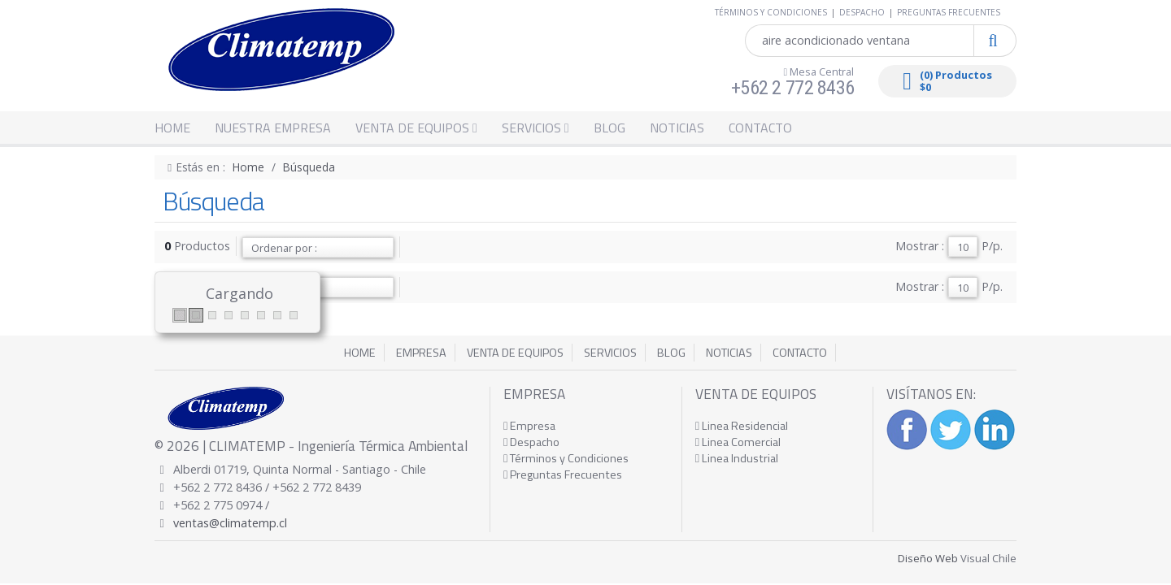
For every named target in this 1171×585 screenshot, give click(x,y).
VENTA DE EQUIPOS (416, 127)
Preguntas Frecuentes (562, 474)
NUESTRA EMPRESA (273, 127)
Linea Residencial (741, 426)
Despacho (531, 442)
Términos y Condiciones (566, 458)
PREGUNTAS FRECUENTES (948, 12)
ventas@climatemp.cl (230, 523)
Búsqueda (309, 167)
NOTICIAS (677, 127)
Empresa (529, 426)
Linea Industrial (736, 458)
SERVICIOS (535, 127)
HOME (172, 127)
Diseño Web (928, 558)
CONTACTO (760, 127)
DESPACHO (862, 12)
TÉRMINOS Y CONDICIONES (771, 12)
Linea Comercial (738, 442)
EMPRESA (421, 353)
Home (248, 167)
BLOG (609, 127)
